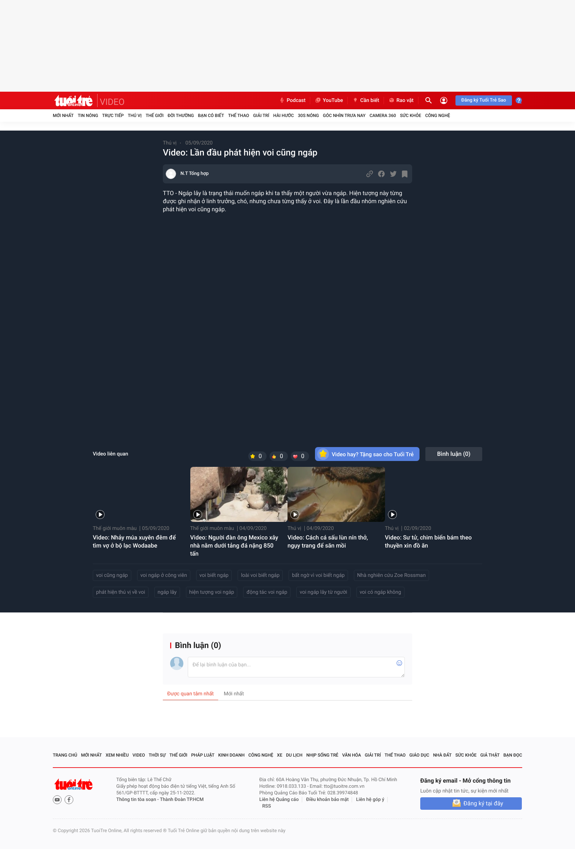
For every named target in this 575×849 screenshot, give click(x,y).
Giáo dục (419, 755)
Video (138, 755)
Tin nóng (88, 115)
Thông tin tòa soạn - (138, 799)
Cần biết (365, 100)
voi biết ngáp (213, 575)
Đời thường (181, 115)
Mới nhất (63, 115)
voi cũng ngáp (112, 575)
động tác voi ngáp (266, 592)
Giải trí (261, 115)
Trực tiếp (113, 115)
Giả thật (490, 755)
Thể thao (238, 115)
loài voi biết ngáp (260, 575)
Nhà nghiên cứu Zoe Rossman (391, 575)
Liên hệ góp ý (370, 799)
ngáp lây (167, 592)
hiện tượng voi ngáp (211, 592)
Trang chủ (65, 755)
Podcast (292, 100)
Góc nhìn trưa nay (344, 115)
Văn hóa (351, 755)
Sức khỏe (410, 115)
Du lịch (294, 755)
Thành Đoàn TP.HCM (182, 799)
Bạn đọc (512, 755)
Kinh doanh (231, 755)
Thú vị (135, 115)
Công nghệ (437, 115)
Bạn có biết (211, 115)
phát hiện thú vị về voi (120, 592)
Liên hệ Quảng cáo (279, 799)
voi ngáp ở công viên (163, 575)
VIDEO (112, 102)
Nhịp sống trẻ (322, 755)
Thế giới (155, 115)
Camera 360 (383, 115)
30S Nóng (308, 115)
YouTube (329, 100)
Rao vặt (401, 100)
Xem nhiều (117, 755)
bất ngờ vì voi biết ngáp (318, 575)
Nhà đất (442, 755)
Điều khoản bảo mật (327, 799)
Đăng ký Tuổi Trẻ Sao (483, 100)
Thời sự (157, 755)
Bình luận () (453, 453)
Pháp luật (203, 755)
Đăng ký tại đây (483, 803)
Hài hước (283, 115)
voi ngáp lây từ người (323, 592)
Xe (279, 755)
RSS (266, 806)
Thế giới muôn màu (115, 528)
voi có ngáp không (380, 592)
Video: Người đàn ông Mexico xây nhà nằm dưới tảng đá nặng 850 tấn (234, 545)
